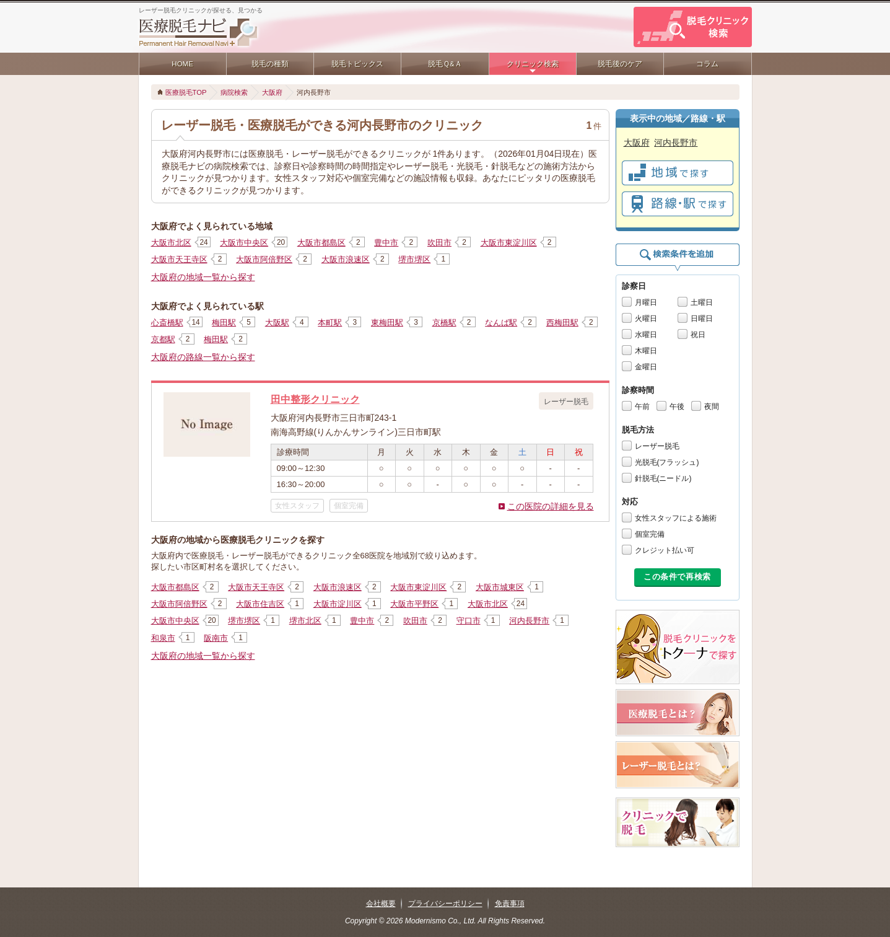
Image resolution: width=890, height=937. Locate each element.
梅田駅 (224, 322)
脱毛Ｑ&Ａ (445, 64)
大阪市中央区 (244, 242)
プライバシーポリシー (445, 903)
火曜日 (646, 318)
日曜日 (702, 318)
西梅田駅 (562, 322)
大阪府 (272, 92)
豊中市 (386, 242)
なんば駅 (501, 322)
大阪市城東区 (500, 587)
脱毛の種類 (270, 64)
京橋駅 (444, 322)
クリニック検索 (533, 64)
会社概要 (381, 903)
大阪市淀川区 (337, 604)
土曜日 (702, 302)
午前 (642, 406)
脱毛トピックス (357, 64)
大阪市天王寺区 (179, 259)
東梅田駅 (387, 322)
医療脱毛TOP (186, 92)
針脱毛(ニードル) (663, 478)
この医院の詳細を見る (550, 506)
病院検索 (234, 92)
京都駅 (163, 339)
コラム (707, 64)
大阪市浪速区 (345, 259)
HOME (182, 64)
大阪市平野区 (414, 604)
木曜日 (646, 350)
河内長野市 (529, 620)
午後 (677, 406)
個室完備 (650, 534)
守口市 (468, 620)
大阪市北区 (171, 242)
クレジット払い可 (664, 550)
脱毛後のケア (620, 64)
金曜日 (646, 367)
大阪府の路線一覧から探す (203, 357)
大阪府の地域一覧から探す (203, 277)
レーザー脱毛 (657, 446)
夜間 (711, 406)
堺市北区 (305, 620)
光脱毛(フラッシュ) (667, 462)
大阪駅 (277, 322)
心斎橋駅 (167, 322)
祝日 (698, 334)
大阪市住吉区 (260, 604)
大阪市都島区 (321, 242)
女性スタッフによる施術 (676, 518)
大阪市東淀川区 (509, 242)
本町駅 (330, 322)
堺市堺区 (414, 259)
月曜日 (646, 302)
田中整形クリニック (315, 399)
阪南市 (216, 638)
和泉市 (163, 638)
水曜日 (646, 334)
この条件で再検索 (677, 576)
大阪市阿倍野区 (264, 259)
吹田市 (439, 242)
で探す (677, 173)
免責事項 (510, 903)
